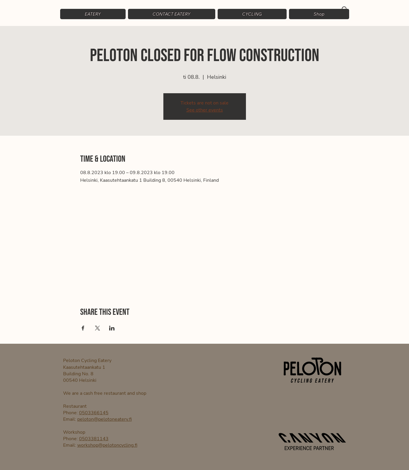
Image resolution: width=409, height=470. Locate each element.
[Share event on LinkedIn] (112, 328)
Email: (70, 419)
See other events (204, 110)
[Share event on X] (97, 328)
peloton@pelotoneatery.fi (104, 419)
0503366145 (94, 413)
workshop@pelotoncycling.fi (107, 445)
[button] (252, 14)
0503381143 (94, 438)
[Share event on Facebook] (83, 328)
